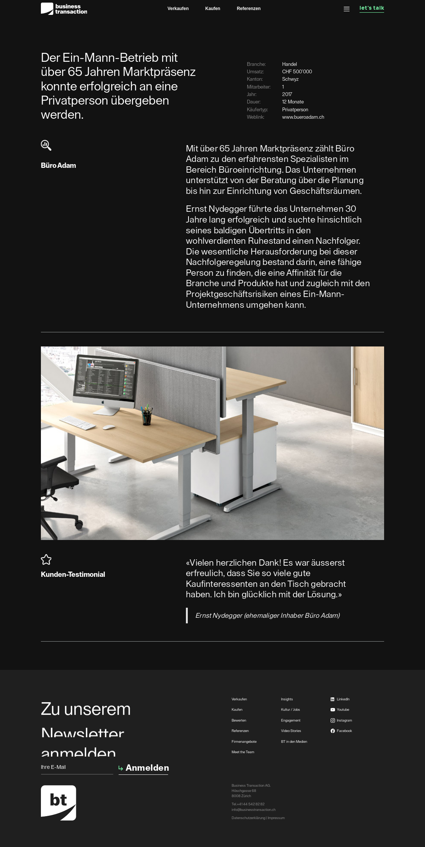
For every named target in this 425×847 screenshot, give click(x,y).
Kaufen (212, 8)
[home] (64, 9)
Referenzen (249, 8)
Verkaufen (178, 8)
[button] (346, 9)
